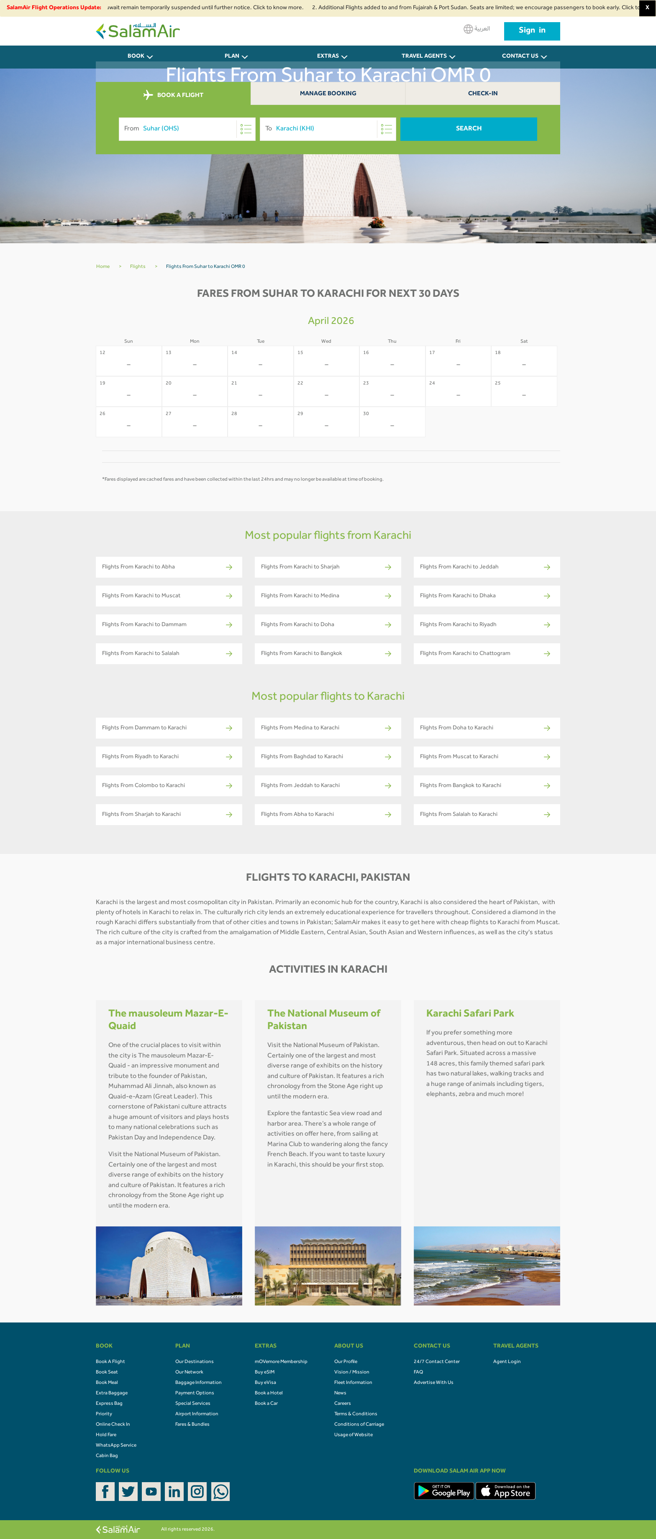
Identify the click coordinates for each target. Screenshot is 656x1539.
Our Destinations (194, 1362)
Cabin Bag (107, 1456)
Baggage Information (198, 1383)
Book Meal (107, 1383)
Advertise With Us (434, 1383)
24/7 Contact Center (437, 1362)
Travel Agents (424, 57)
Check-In (483, 94)
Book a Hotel (269, 1393)
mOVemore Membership (281, 1362)
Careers (342, 1404)
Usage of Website (353, 1435)
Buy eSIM (264, 1372)
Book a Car (266, 1404)
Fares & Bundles (192, 1424)
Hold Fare (106, 1435)
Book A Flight (110, 1362)
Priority (104, 1414)
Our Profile (345, 1362)
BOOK (136, 57)
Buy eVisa (265, 1383)
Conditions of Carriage (359, 1424)
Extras (328, 57)
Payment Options (194, 1393)
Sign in (532, 31)
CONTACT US (520, 57)
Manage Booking (328, 94)
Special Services (192, 1404)
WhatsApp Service (116, 1445)
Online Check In (113, 1424)
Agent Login (507, 1362)
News (340, 1393)
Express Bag (109, 1404)
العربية (477, 29)
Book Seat (107, 1372)
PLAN (232, 57)
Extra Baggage (112, 1393)
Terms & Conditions (355, 1414)
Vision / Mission (351, 1372)
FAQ (418, 1372)
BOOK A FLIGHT (173, 95)
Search (469, 129)
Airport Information (196, 1414)
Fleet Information (353, 1383)
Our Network (189, 1372)
